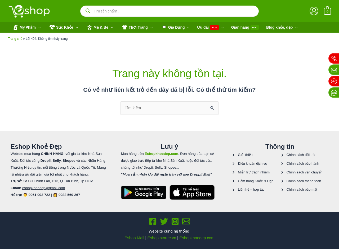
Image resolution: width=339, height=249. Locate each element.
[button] (26, 27)
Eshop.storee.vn (162, 237)
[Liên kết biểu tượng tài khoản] (314, 11)
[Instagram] (175, 221)
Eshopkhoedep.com (197, 237)
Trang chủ (15, 39)
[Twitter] (164, 221)
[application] (38, 27)
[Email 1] (186, 221)
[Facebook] (153, 221)
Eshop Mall (134, 237)
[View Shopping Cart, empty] (327, 11)
